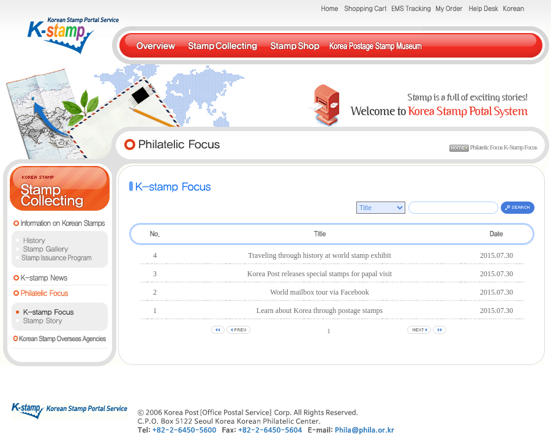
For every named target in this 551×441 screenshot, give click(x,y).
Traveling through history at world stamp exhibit (319, 255)
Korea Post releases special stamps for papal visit (319, 274)
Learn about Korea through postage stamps (320, 310)
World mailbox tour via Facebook (319, 292)
